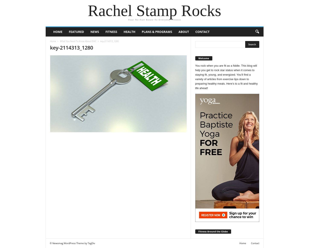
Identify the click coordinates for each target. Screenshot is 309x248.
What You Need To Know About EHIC (78, 41)
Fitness (111, 32)
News (94, 32)
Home (58, 32)
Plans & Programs (157, 32)
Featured (76, 32)
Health (129, 32)
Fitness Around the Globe (213, 231)
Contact (202, 32)
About (184, 32)
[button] (257, 32)
